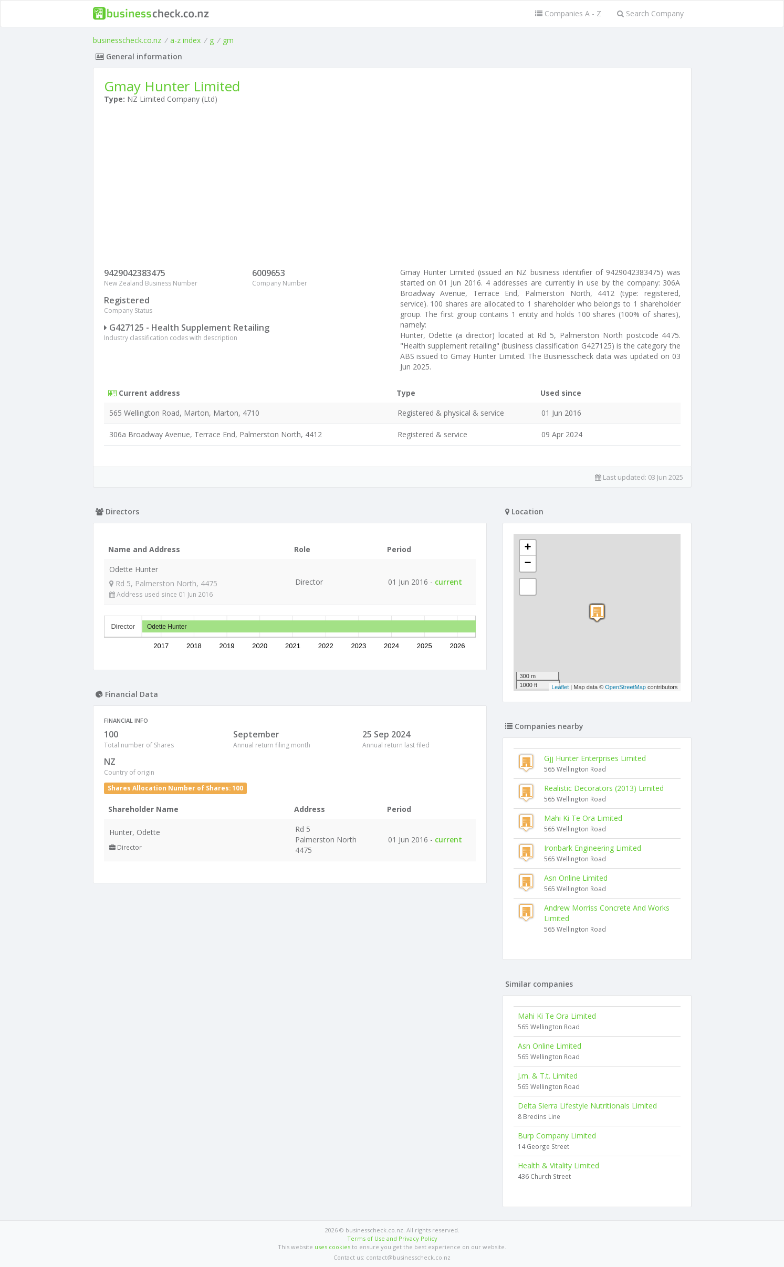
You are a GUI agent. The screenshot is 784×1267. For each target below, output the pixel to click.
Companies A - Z (568, 13)
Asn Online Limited (576, 878)
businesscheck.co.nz (127, 40)
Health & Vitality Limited (558, 1165)
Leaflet (560, 687)
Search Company (650, 13)
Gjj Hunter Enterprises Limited (595, 758)
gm (228, 40)
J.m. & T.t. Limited (548, 1076)
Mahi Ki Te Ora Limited (583, 818)
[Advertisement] (392, 188)
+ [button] (527, 548)
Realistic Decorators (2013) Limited (604, 788)
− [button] (527, 564)
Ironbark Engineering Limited (592, 848)
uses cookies (332, 1247)
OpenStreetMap (625, 687)
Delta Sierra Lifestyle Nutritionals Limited (587, 1106)
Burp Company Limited (557, 1136)
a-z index (185, 40)
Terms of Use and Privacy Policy (392, 1238)
